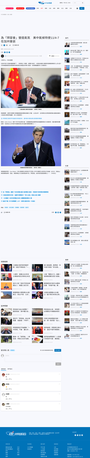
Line (80, 435)
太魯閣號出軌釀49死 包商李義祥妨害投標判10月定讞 (79, 210)
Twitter (73, 435)
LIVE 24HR (10, 8)
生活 (62, 8)
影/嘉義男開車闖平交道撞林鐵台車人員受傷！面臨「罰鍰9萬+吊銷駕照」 (79, 186)
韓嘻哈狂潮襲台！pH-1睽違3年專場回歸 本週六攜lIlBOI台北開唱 (79, 319)
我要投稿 (56, 454)
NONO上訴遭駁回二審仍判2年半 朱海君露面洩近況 (79, 335)
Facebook (75, 435)
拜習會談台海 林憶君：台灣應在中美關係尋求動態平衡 (52, 310)
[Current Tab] (3, 369)
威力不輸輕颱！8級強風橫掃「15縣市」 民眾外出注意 (79, 74)
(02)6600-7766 (74, 450)
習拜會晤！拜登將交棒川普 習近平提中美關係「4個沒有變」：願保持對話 (52, 329)
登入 (82, 8)
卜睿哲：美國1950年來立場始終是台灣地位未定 (21, 275)
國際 (66, 8)
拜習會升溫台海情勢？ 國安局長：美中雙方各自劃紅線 (21, 310)
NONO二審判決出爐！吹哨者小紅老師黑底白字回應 (79, 280)
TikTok (82, 435)
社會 (50, 8)
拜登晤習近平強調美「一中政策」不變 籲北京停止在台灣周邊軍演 (21, 329)
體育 (58, 8)
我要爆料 (56, 452)
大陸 (71, 8)
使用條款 (43, 450)
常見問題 (56, 449)
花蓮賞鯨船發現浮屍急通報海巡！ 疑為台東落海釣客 (79, 225)
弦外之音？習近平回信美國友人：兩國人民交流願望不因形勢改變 (21, 284)
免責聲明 (43, 454)
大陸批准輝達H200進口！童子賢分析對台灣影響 (52, 294)
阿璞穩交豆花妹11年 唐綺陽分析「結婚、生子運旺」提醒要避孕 (79, 273)
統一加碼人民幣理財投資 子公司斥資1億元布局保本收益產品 (79, 90)
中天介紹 (43, 447)
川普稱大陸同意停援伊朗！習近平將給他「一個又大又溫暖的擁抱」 (21, 266)
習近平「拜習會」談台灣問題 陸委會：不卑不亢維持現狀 (21, 320)
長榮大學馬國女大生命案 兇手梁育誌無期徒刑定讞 (79, 218)
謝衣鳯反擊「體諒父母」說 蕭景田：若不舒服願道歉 (79, 51)
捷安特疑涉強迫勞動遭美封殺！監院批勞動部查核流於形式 (79, 129)
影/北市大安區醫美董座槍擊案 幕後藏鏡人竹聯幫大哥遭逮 (79, 137)
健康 (81, 291)
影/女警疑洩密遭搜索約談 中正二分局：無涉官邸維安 (79, 194)
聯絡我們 (56, 450)
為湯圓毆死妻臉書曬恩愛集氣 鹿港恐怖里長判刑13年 (79, 202)
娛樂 (54, 8)
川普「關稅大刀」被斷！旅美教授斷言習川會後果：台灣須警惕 (52, 275)
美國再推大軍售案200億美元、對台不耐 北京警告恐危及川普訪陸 (21, 294)
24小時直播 (30, 447)
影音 (18, 452)
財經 (81, 62)
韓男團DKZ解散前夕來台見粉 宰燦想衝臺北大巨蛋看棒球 (79, 327)
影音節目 (29, 449)
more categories (77, 8)
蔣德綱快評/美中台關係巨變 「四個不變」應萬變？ (52, 284)
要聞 (46, 8)
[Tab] (10, 369)
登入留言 (57, 350)
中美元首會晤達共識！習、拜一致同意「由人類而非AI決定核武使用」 (52, 320)
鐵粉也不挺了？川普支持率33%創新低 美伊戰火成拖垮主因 (79, 98)
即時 (38, 8)
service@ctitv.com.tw (78, 456)
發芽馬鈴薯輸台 (30, 8)
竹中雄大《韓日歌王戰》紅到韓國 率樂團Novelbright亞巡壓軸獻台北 (79, 296)
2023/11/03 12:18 (9, 49)
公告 (55, 447)
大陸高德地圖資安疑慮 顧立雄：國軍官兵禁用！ (79, 43)
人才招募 (43, 449)
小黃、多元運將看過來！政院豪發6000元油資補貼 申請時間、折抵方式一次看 (79, 67)
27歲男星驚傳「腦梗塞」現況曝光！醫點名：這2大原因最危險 (78, 288)
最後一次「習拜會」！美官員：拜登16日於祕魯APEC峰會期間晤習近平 (21, 338)
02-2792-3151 (76, 454)
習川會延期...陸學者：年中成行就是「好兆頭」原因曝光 (52, 266)
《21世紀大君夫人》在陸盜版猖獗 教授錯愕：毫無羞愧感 (79, 304)
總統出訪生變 (20, 8)
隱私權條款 (43, 452)
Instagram (77, 435)
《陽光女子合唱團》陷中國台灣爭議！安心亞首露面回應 (79, 265)
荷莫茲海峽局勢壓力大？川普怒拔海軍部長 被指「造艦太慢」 (79, 82)
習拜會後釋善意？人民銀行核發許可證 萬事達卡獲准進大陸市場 (52, 338)
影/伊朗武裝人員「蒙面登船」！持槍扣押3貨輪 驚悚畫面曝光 (79, 144)
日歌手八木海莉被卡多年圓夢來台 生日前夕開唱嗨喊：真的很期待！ (79, 312)
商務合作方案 (44, 456)
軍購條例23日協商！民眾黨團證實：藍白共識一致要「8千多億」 (79, 113)
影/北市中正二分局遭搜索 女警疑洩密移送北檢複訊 (79, 105)
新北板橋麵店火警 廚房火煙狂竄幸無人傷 (79, 241)
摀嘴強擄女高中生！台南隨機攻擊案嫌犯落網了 (79, 171)
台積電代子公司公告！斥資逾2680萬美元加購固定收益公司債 (79, 59)
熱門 (42, 8)
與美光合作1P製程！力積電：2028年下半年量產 (79, 121)
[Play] (2, 56)
